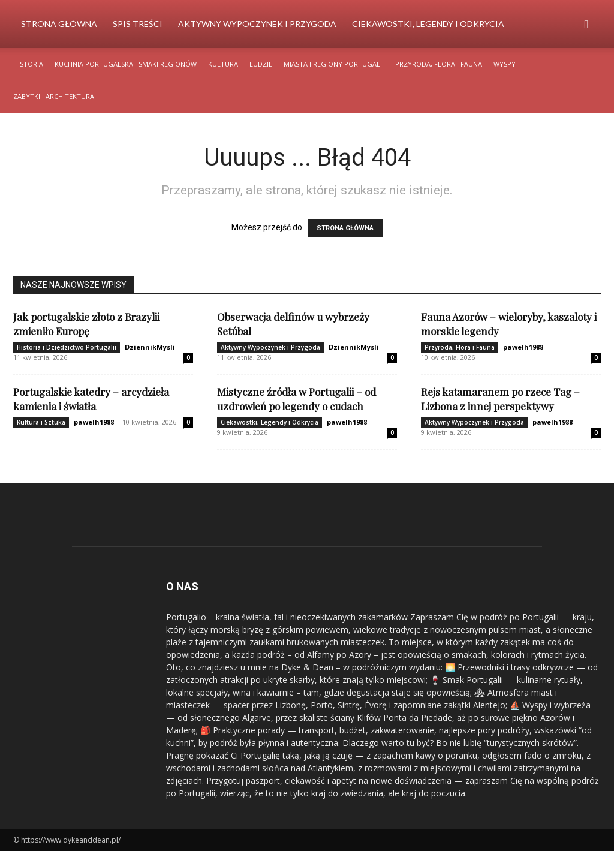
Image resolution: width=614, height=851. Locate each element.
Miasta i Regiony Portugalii (334, 63)
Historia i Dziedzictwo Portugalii (66, 347)
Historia (28, 63)
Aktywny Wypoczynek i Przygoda (257, 24)
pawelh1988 (523, 346)
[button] (586, 25)
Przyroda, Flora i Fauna (438, 63)
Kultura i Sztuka (41, 422)
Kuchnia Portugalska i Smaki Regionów (126, 63)
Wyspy (504, 63)
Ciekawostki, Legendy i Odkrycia (428, 24)
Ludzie (260, 63)
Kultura (223, 63)
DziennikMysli (150, 346)
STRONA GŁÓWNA (345, 228)
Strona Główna (59, 24)
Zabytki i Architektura (53, 96)
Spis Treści (137, 24)
